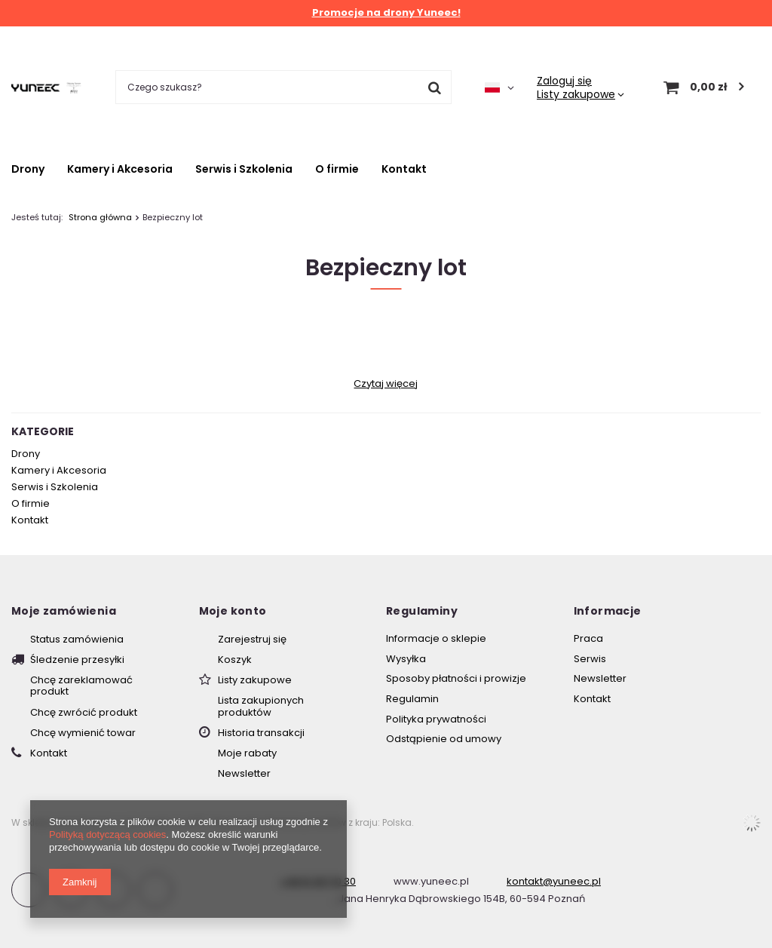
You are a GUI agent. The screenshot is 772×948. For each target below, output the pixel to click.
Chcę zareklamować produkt (81, 686)
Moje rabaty (247, 753)
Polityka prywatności (436, 719)
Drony (27, 168)
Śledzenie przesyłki (77, 660)
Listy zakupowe (576, 94)
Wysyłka (406, 659)
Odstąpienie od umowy (443, 739)
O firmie (337, 168)
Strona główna (100, 217)
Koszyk (235, 660)
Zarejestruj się (252, 640)
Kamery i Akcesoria (120, 168)
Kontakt (404, 168)
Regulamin (412, 699)
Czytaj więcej (386, 383)
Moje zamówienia (63, 611)
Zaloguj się (564, 80)
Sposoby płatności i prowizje (456, 679)
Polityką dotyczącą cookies (107, 834)
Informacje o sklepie (436, 639)
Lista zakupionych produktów (261, 706)
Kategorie (42, 431)
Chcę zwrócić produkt (83, 713)
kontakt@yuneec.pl (554, 881)
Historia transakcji (261, 733)
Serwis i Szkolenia (244, 168)
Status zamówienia (77, 640)
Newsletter (244, 774)
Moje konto (233, 611)
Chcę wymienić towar (83, 733)
